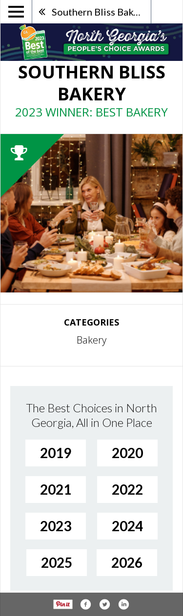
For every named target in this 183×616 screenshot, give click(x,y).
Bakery (91, 339)
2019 (55, 452)
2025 (56, 562)
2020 (127, 452)
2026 (126, 562)
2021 (55, 489)
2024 (127, 526)
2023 (55, 526)
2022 (127, 489)
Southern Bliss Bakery (99, 12)
